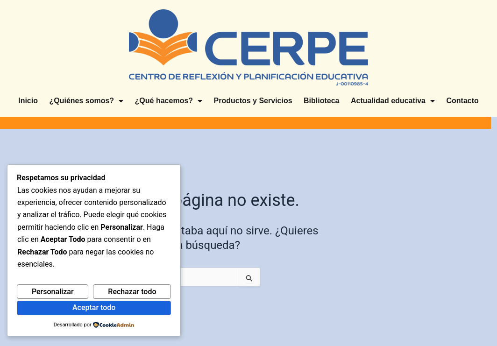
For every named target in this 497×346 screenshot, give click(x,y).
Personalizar (53, 291)
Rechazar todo (132, 291)
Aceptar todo (93, 307)
